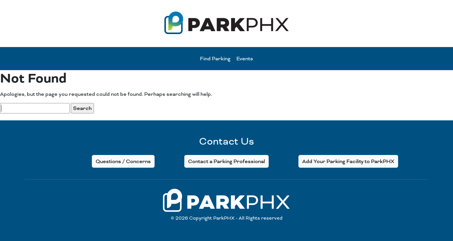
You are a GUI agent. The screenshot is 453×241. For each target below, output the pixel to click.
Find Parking (215, 58)
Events (244, 58)
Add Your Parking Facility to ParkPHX (348, 161)
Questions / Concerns (123, 161)
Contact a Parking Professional (226, 161)
